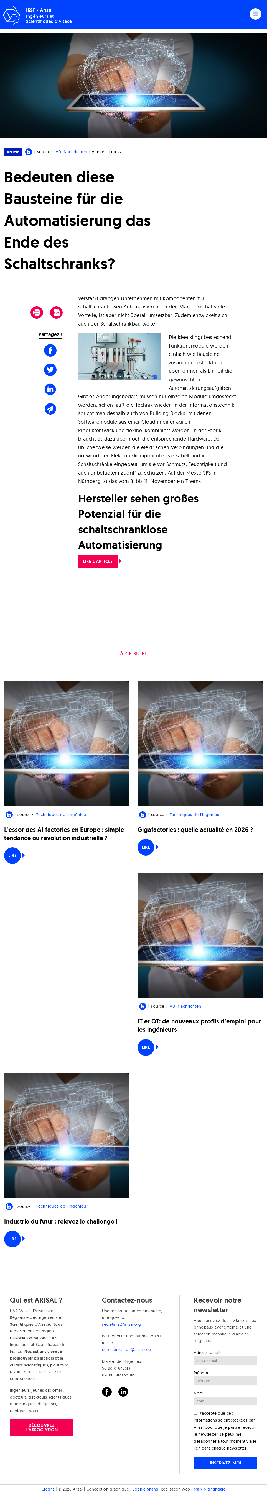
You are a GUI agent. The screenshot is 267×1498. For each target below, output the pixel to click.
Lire (12, 855)
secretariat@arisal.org (121, 1324)
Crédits (48, 1489)
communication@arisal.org (126, 1349)
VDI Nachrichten (71, 151)
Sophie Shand (145, 1489)
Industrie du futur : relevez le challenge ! (60, 1222)
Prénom (201, 1372)
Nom (198, 1393)
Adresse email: (207, 1352)
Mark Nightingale (210, 1489)
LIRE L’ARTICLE (98, 561)
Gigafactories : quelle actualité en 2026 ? (195, 830)
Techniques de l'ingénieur (62, 814)
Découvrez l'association (42, 1427)
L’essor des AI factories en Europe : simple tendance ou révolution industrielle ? (64, 834)
